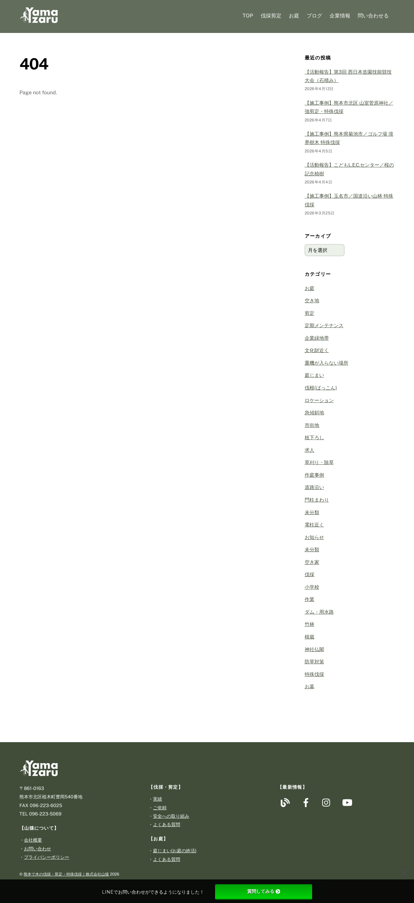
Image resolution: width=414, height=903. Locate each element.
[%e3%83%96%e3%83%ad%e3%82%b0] (286, 802)
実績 (157, 799)
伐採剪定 (271, 16)
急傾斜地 (314, 412)
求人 (309, 450)
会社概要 (33, 840)
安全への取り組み (171, 816)
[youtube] (348, 802)
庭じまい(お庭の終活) (174, 850)
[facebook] (307, 802)
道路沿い (314, 487)
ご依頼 (160, 807)
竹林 (309, 624)
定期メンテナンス (324, 325)
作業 (309, 599)
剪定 (309, 313)
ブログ (314, 16)
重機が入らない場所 (326, 363)
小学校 (312, 587)
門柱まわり (317, 500)
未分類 (312, 512)
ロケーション (319, 400)
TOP (248, 16)
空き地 (312, 300)
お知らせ (314, 537)
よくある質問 (166, 824)
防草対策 (314, 661)
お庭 (294, 16)
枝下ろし (314, 437)
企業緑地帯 (317, 338)
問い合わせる (373, 16)
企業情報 (340, 16)
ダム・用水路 (319, 612)
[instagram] (328, 802)
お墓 (309, 686)
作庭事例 (314, 475)
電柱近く (314, 524)
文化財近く (317, 350)
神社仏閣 (314, 649)
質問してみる (263, 891)
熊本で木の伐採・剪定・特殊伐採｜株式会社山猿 (66, 874)
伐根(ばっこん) (321, 387)
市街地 (312, 425)
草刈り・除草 (319, 462)
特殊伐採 (314, 674)
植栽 (309, 636)
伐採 (309, 574)
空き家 (312, 562)
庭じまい (314, 375)
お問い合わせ (37, 848)
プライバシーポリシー (46, 857)
